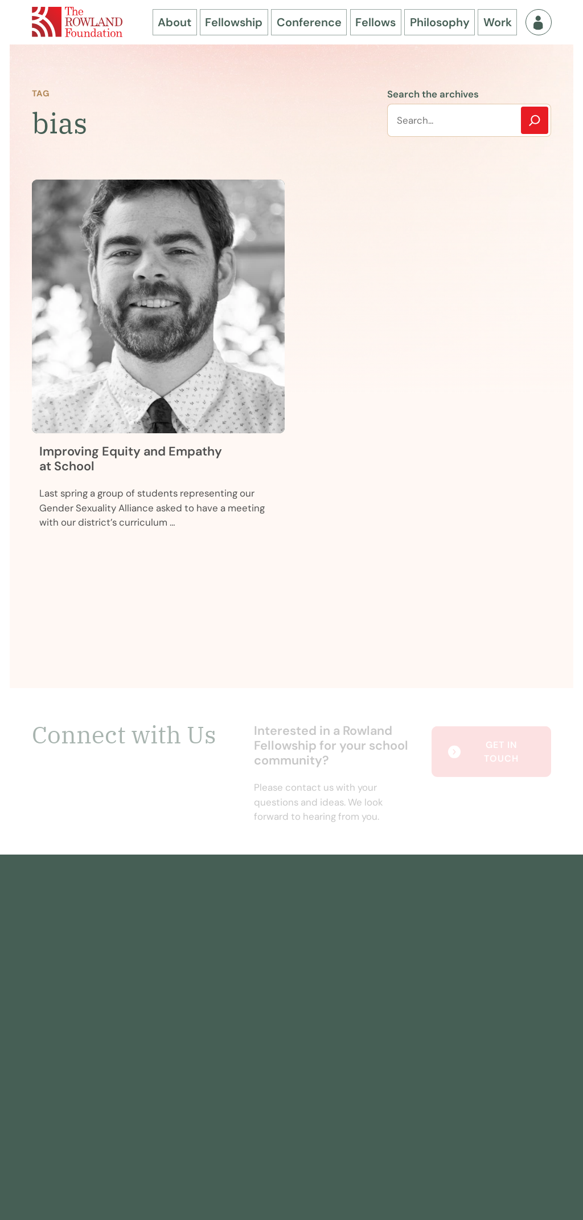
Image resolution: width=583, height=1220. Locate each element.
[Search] (534, 120)
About (174, 22)
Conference (309, 22)
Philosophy (440, 22)
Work (497, 22)
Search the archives (433, 94)
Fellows (375, 22)
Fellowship (233, 22)
